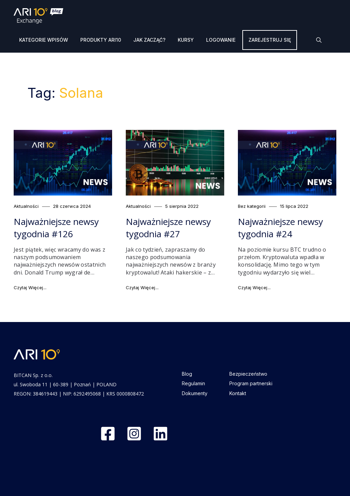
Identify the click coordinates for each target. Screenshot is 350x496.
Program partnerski (250, 383)
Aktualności (26, 206)
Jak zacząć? (149, 40)
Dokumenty (194, 393)
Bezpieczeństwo (248, 374)
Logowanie (220, 40)
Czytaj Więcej (30, 287)
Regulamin (193, 383)
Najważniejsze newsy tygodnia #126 (56, 227)
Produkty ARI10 (100, 40)
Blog (187, 374)
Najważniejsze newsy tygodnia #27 (168, 227)
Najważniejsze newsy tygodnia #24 (280, 227)
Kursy (186, 40)
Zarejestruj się (269, 40)
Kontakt (237, 393)
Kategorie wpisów (43, 40)
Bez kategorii (252, 206)
